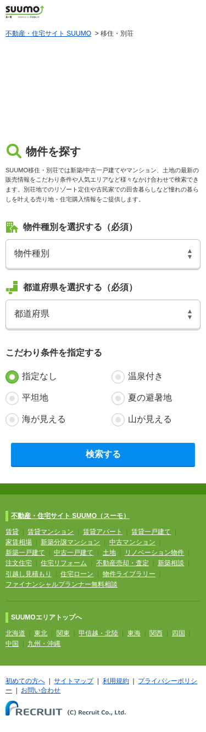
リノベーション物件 (154, 552)
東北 (40, 633)
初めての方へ (25, 681)
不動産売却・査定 (122, 563)
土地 (109, 552)
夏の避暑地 (150, 397)
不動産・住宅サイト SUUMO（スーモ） (70, 516)
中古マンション (132, 542)
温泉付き (145, 376)
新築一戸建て (25, 552)
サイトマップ (73, 681)
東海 (134, 633)
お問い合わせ (40, 690)
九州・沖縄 (43, 643)
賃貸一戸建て (151, 532)
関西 (156, 633)
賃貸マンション (50, 532)
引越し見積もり (28, 574)
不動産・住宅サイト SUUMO (48, 33)
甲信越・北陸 (98, 633)
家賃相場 (18, 542)
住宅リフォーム (64, 563)
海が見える (44, 419)
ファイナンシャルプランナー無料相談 (61, 584)
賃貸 (12, 532)
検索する (103, 454)
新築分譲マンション (70, 542)
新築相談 (171, 563)
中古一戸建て (73, 552)
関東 (63, 633)
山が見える (150, 419)
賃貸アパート (103, 532)
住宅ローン (76, 574)
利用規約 (116, 681)
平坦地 (35, 397)
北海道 (15, 633)
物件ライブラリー (129, 574)
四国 (178, 633)
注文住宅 (18, 563)
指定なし (39, 376)
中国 (12, 643)
